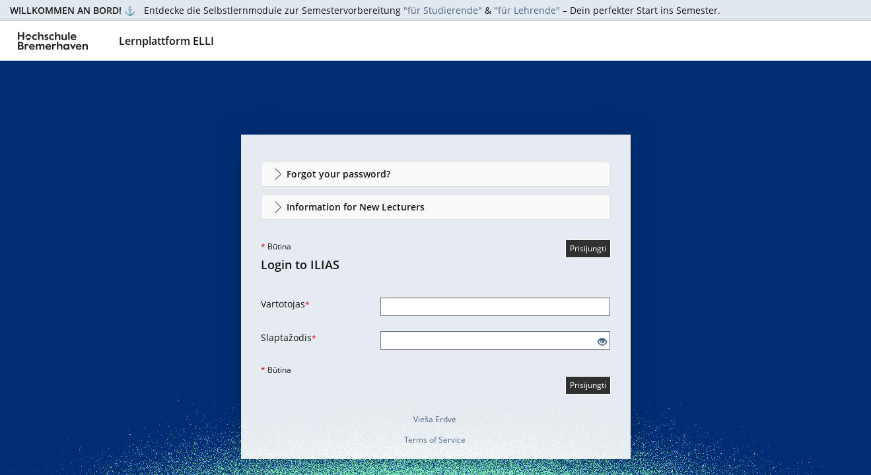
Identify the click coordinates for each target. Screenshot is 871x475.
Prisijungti (588, 248)
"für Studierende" (442, 10)
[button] (436, 174)
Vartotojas (285, 304)
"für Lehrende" (527, 10)
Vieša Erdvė (434, 419)
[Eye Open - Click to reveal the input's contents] (602, 342)
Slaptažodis (288, 337)
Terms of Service (435, 439)
